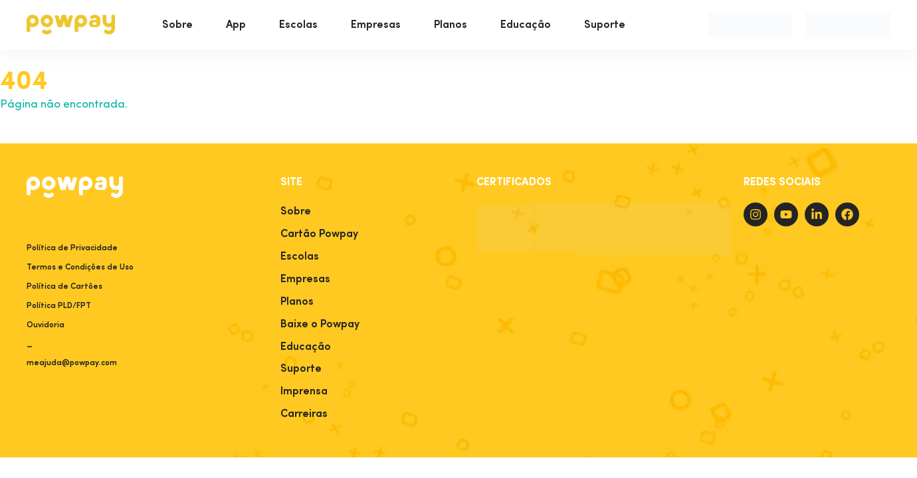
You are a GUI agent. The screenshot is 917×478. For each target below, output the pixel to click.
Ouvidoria (45, 325)
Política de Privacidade (72, 248)
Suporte (604, 25)
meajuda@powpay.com (72, 363)
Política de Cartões (64, 287)
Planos (450, 25)
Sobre (177, 25)
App (236, 25)
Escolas (298, 25)
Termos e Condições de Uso (80, 268)
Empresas (376, 25)
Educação (525, 25)
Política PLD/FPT (59, 306)
